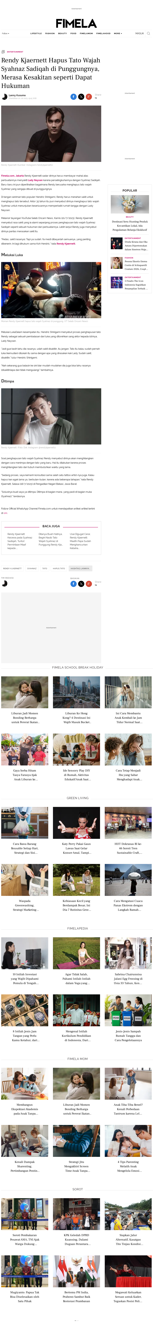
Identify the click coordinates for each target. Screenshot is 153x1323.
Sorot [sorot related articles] (78, 1189)
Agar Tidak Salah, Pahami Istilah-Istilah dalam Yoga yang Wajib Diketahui (76, 978)
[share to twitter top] (81, 97)
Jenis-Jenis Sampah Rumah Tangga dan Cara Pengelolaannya (128, 1036)
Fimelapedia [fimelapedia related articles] (77, 928)
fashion (50, 33)
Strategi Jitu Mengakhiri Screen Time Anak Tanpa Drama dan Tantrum (76, 1166)
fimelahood (103, 33)
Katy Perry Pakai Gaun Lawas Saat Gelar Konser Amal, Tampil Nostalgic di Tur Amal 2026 (76, 848)
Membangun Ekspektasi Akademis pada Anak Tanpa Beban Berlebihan (24, 1109)
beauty (62, 33)
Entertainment (133, 238)
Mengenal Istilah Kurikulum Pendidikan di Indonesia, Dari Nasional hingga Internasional (76, 1036)
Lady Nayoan (35, 180)
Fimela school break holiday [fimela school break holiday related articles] (77, 667)
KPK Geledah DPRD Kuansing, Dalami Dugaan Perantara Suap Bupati (76, 1239)
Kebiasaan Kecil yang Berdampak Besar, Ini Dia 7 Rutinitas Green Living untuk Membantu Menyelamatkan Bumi (76, 905)
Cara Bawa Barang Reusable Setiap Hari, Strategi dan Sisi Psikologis (24, 848)
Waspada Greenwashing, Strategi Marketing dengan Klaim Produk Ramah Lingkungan (25, 905)
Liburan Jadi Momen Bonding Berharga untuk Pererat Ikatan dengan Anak (24, 717)
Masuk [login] (139, 33)
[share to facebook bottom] (73, 584)
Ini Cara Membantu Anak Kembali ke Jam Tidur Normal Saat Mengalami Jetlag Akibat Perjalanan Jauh (128, 717)
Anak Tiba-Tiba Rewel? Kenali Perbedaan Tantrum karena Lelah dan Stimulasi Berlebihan (128, 1109)
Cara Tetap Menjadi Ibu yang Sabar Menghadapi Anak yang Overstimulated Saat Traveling (128, 775)
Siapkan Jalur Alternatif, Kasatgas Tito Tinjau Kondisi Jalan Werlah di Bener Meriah (128, 1239)
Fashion (129, 258)
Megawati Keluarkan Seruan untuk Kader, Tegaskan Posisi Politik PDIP (128, 1297)
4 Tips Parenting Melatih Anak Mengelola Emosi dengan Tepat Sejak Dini (128, 1166)
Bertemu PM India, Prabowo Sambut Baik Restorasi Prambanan (76, 1297)
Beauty (130, 217)
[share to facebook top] (73, 97)
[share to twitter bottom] (81, 584)
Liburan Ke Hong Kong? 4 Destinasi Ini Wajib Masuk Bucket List (76, 717)
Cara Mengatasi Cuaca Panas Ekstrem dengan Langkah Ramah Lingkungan (128, 905)
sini (5, 513)
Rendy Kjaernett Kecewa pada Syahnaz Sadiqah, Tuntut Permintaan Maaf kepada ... (20, 541)
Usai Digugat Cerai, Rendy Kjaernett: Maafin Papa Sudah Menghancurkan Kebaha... (80, 541)
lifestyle (36, 33)
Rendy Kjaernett (66, 243)
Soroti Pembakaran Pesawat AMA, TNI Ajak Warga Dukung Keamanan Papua (24, 1239)
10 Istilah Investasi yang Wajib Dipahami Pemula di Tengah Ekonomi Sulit (25, 978)
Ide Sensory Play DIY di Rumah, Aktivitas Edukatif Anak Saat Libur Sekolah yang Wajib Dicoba (76, 775)
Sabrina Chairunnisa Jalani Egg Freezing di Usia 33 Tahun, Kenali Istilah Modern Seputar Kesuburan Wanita (128, 978)
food (73, 33)
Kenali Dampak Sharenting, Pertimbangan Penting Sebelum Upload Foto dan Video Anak (25, 1166)
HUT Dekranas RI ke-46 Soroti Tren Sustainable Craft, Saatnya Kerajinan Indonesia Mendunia (128, 848)
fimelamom (86, 33)
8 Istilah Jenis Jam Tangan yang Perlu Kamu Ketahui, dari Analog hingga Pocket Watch (25, 1036)
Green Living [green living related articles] (78, 798)
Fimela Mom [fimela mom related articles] (78, 1058)
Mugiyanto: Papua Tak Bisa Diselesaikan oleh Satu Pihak (24, 1297)
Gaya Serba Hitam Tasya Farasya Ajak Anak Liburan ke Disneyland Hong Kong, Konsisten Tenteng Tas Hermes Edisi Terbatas (24, 775)
